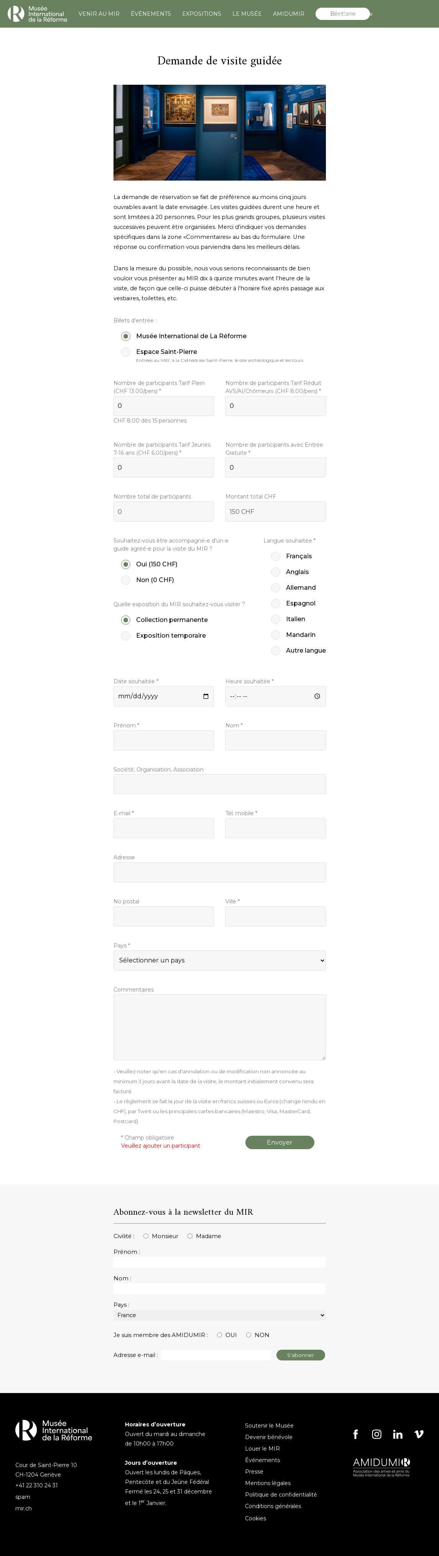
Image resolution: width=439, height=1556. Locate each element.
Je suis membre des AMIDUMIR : (160, 1335)
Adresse (124, 857)
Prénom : (126, 1251)
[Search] (381, 14)
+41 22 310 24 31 (36, 1485)
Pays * (121, 945)
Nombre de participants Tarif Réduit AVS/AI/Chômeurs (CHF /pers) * (273, 387)
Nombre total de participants (152, 496)
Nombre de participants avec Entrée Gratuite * (274, 448)
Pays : (121, 1304)
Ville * (232, 901)
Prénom (126, 725)
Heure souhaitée (249, 681)
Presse (254, 1471)
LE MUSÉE (247, 13)
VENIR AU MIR (99, 13)
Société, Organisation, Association (158, 769)
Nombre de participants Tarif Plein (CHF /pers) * (159, 387)
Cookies (255, 1518)
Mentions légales (268, 1483)
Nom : (122, 1278)
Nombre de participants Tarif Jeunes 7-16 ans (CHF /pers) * (161, 448)
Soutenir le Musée (269, 1425)
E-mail (123, 813)
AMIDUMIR (288, 13)
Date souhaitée (135, 681)
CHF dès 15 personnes (150, 420)
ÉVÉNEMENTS (151, 13)
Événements (262, 1460)
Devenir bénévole (269, 1437)
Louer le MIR (262, 1448)
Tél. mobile (241, 813)
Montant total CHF (250, 496)
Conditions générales (273, 1506)
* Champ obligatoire (160, 1141)
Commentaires (133, 989)
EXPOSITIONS (201, 13)
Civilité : (123, 1236)
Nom (234, 725)
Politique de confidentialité (281, 1494)
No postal (126, 901)
